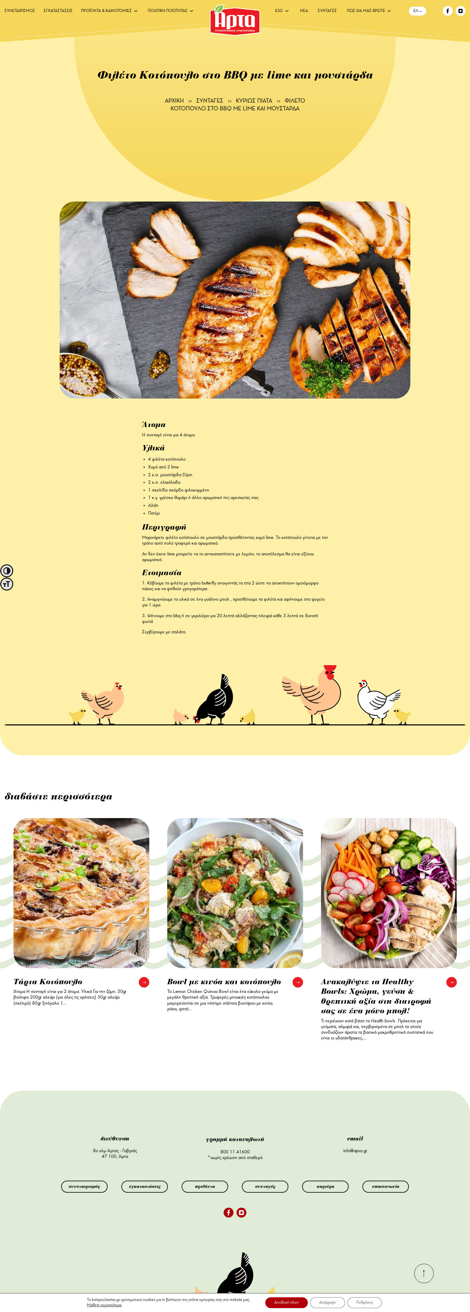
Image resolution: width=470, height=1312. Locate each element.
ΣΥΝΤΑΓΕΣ (327, 11)
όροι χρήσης (319, 1296)
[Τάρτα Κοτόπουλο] (81, 893)
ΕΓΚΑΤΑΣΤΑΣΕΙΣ (58, 11)
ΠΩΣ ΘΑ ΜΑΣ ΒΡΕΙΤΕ (366, 11)
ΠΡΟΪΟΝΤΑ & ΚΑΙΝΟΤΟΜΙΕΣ (106, 11)
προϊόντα (205, 1186)
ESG (279, 11)
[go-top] (424, 1282)
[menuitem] (19, 11)
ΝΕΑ (304, 11)
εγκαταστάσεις (145, 1186)
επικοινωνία (385, 1186)
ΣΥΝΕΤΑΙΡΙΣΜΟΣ (19, 11)
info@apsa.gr (355, 1151)
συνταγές (265, 1186)
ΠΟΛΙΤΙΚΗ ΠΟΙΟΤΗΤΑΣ (168, 11)
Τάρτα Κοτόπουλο (47, 981)
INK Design (437, 1298)
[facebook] (448, 14)
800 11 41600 (235, 1152)
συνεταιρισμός (84, 1186)
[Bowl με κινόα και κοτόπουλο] (235, 893)
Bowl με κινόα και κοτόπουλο (224, 981)
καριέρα (325, 1186)
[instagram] (461, 14)
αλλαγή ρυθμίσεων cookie (331, 1301)
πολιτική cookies (352, 1296)
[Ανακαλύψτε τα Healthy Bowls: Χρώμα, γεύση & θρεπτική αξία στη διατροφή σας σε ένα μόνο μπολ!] (389, 893)
